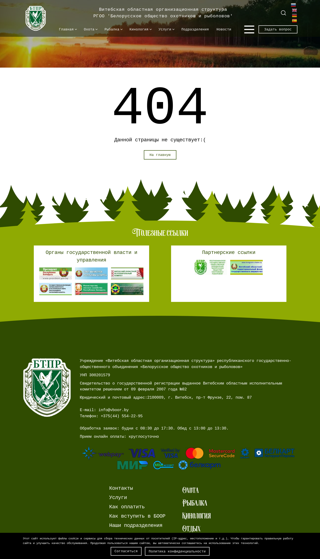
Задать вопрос (278, 29)
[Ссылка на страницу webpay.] (188, 458)
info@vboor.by (113, 410)
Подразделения (195, 29)
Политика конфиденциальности (177, 551)
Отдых (191, 528)
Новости (224, 29)
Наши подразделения (135, 525)
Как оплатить (127, 507)
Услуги (165, 29)
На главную (160, 155)
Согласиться (126, 551)
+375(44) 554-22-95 (122, 416)
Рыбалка (112, 29)
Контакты (121, 488)
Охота (89, 29)
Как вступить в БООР (137, 516)
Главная (66, 29)
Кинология (138, 29)
